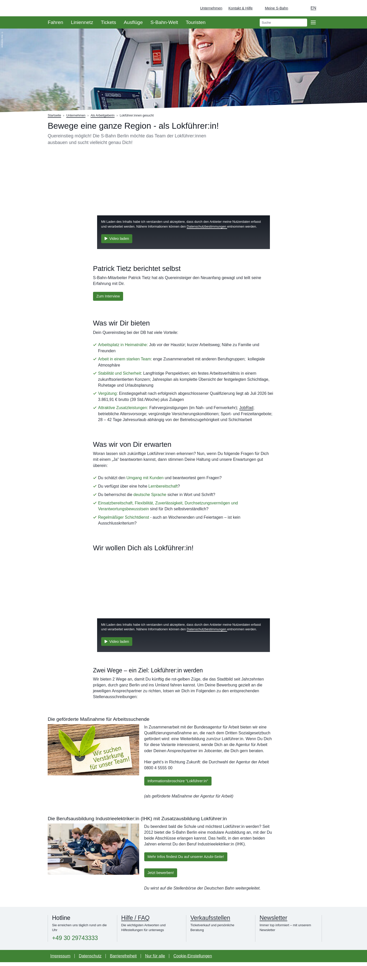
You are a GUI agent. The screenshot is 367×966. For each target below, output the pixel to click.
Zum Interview (109, 296)
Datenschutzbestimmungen (207, 225)
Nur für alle (155, 960)
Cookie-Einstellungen (192, 960)
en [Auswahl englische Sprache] (313, 8)
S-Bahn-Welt (164, 22)
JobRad (246, 409)
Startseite (54, 115)
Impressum (60, 960)
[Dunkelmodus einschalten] (296, 8)
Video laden (118, 238)
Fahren (55, 22)
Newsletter (273, 922)
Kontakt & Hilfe (240, 8)
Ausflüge (133, 22)
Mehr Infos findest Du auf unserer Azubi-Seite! (189, 859)
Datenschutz (90, 960)
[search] (283, 23)
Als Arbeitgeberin (102, 115)
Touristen (196, 22)
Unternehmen (211, 8)
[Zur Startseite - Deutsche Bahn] (356, 8)
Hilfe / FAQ (135, 922)
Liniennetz (82, 22)
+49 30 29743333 (75, 942)
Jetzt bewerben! (162, 876)
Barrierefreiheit (123, 960)
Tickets (108, 22)
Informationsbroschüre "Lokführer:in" (181, 782)
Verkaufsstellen (210, 922)
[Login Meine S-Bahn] (273, 8)
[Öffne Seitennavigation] (313, 22)
